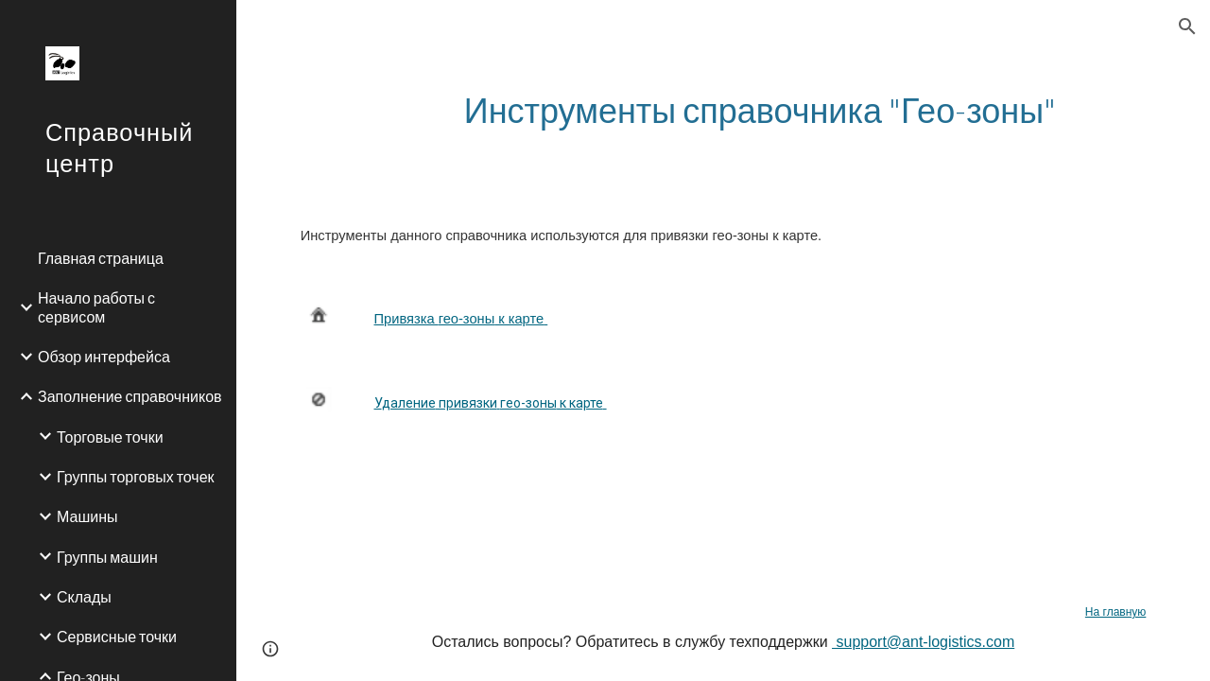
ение (421, 402)
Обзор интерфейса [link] (104, 356)
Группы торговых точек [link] (136, 476)
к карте (519, 318)
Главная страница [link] (101, 258)
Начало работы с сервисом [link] (96, 306)
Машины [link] (87, 516)
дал (394, 402)
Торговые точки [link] (110, 436)
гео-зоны (467, 318)
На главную (1115, 612)
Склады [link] (84, 596)
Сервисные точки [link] (117, 636)
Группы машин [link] (107, 557)
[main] (760, 110)
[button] (1187, 26)
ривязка (411, 318)
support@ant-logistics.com (923, 642)
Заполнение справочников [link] (130, 396)
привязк (463, 402)
